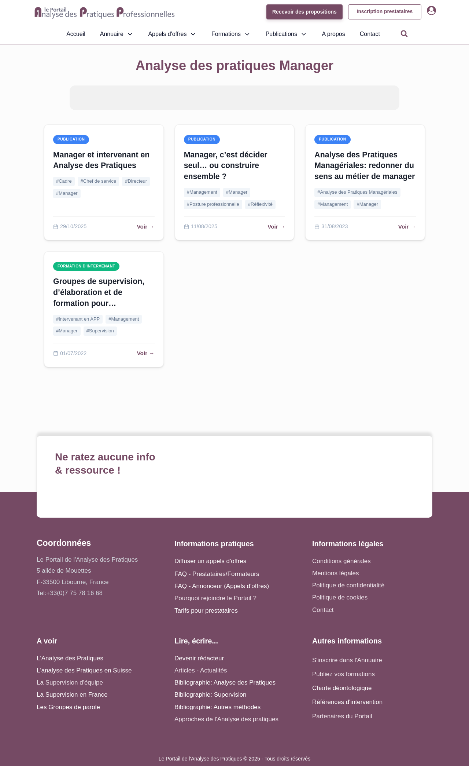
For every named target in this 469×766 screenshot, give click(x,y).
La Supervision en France (72, 694)
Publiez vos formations (343, 674)
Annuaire (117, 34)
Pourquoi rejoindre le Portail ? (215, 598)
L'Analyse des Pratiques (70, 658)
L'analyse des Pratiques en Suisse (84, 670)
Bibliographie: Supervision (210, 694)
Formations (231, 34)
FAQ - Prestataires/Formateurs (216, 573)
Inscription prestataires (383, 12)
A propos (333, 34)
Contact (370, 34)
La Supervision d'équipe (70, 682)
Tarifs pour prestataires (206, 610)
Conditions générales (341, 561)
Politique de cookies (340, 597)
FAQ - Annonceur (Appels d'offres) (221, 586)
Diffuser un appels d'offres (210, 561)
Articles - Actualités (200, 670)
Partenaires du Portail (343, 716)
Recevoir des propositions (302, 12)
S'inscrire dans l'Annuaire (347, 660)
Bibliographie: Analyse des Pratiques (225, 682)
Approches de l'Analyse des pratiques (226, 719)
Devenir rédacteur (199, 658)
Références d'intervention (347, 701)
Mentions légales (335, 573)
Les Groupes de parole (68, 707)
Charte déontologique (342, 688)
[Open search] (404, 33)
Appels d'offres (172, 34)
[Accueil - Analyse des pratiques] (104, 12)
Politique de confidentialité (348, 585)
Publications (286, 34)
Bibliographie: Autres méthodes (217, 707)
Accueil (75, 34)
